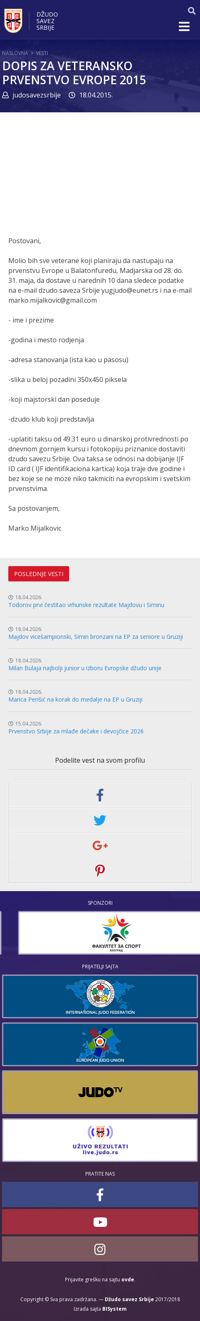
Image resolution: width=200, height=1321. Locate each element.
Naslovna (15, 53)
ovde (127, 1279)
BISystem (114, 1308)
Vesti (42, 53)
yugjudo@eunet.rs (129, 290)
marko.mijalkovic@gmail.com (52, 300)
